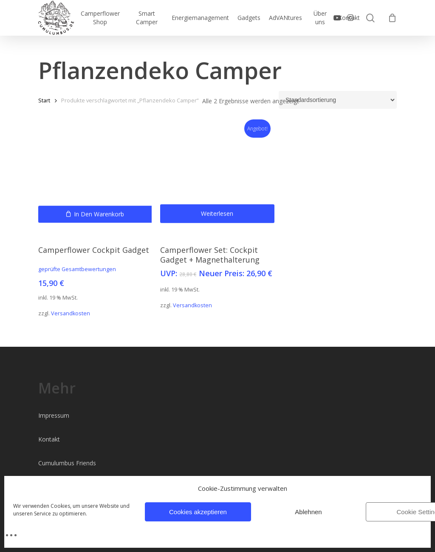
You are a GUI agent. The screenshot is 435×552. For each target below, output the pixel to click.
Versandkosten (70, 313)
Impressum (53, 415)
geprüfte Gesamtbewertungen (77, 269)
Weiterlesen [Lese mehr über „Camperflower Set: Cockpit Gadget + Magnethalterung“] (217, 230)
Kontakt (49, 439)
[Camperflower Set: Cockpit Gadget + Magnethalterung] (217, 180)
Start (44, 100)
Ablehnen (308, 511)
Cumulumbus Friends (67, 463)
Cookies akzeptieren (198, 511)
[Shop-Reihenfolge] (338, 100)
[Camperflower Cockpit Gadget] (95, 180)
